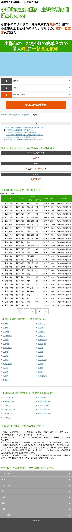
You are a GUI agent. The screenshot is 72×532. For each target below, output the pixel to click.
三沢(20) (41, 364)
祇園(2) (5, 376)
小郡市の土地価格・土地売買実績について (21, 137)
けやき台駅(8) (8, 397)
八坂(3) (40, 368)
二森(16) (41, 356)
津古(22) (6, 344)
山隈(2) (5, 372)
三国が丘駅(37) (8, 401)
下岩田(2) (6, 340)
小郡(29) (6, 332)
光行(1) (5, 368)
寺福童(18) (42, 344)
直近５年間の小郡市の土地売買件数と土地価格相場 (24, 127)
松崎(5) (5, 360)
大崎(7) (5, 328)
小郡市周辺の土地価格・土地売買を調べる (21, 132)
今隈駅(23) (7, 418)
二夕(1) (5, 356)
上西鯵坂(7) (7, 336)
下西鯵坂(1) (42, 340)
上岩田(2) (41, 332)
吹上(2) (5, 352)
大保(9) (40, 328)
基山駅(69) (42, 397)
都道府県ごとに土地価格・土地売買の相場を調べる (24, 140)
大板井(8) (41, 324)
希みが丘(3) (7, 348)
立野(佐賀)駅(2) (9, 410)
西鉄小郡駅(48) (43, 405)
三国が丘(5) (42, 360)
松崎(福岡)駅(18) (44, 414)
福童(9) (40, 352)
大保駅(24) (7, 405)
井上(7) (5, 324)
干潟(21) (41, 348)
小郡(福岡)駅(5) (44, 410)
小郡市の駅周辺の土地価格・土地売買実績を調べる (24, 135)
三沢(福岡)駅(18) (44, 401)
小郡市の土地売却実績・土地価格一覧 (19, 130)
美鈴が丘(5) (7, 364)
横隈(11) (41, 372)
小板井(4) (41, 336)
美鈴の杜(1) (42, 376)
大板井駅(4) (7, 414)
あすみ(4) (6, 380)
